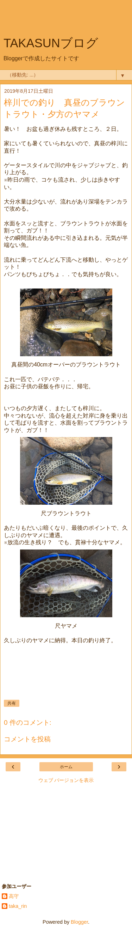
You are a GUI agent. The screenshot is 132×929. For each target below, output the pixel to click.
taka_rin (18, 906)
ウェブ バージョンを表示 (66, 780)
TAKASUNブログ (51, 43)
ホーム (66, 766)
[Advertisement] (66, 19)
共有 (11, 703)
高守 (14, 896)
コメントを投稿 (27, 739)
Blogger (79, 922)
